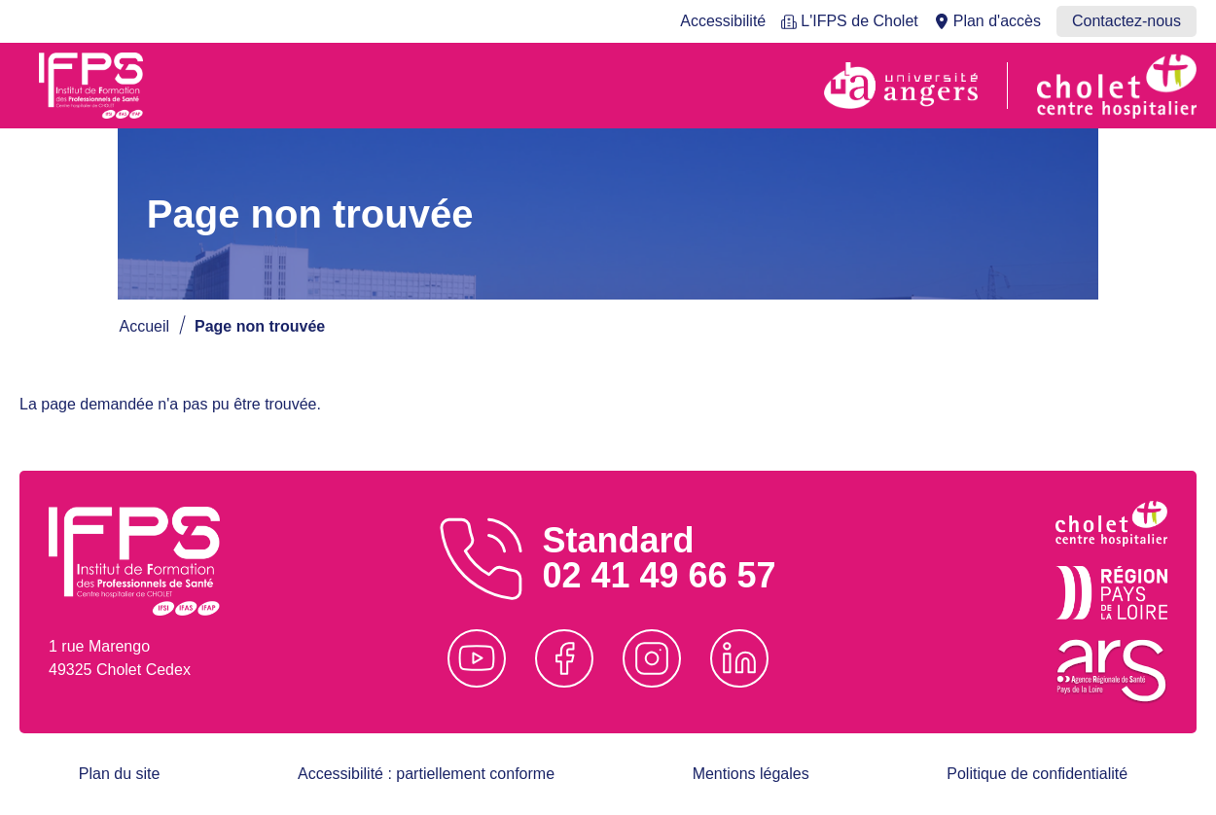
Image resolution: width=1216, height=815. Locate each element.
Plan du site (120, 773)
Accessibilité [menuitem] (723, 21)
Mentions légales (751, 773)
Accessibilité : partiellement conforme (426, 773)
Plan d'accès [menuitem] (997, 21)
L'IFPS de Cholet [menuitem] (859, 21)
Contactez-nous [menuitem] (1126, 21)
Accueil (145, 326)
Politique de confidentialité (1037, 773)
